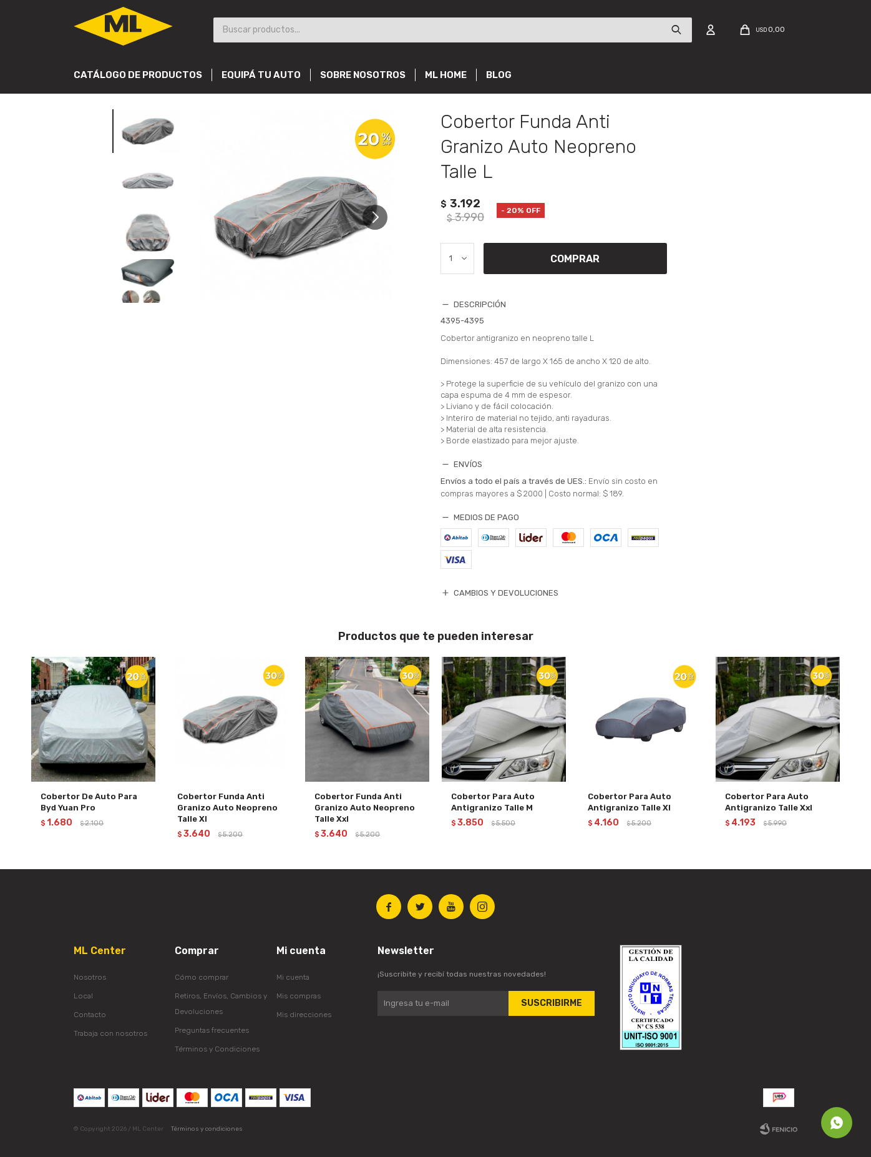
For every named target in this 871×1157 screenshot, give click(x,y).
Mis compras (298, 996)
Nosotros (90, 977)
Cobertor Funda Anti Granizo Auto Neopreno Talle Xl (227, 808)
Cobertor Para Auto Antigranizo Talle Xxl (768, 802)
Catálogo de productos (138, 75)
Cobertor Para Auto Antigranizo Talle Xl (629, 802)
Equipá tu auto (261, 75)
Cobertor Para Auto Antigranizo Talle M (493, 802)
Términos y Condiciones (217, 1049)
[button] (380, 218)
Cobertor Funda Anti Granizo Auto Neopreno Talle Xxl (364, 808)
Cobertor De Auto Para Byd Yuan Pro (89, 802)
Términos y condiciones (207, 1129)
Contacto (90, 1014)
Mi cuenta (292, 977)
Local (83, 996)
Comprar (575, 259)
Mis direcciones (303, 1014)
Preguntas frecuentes (212, 1030)
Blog (499, 75)
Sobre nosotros (363, 75)
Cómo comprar (201, 977)
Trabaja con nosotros (110, 1033)
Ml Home (446, 75)
